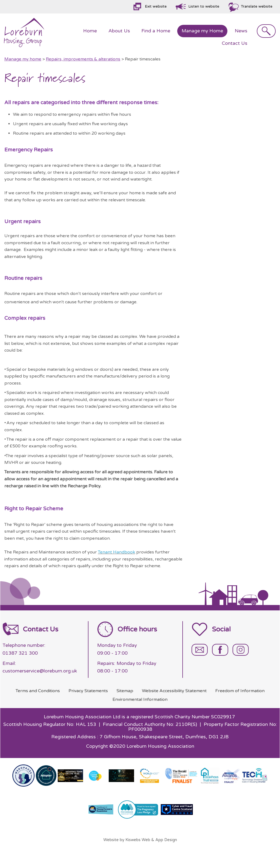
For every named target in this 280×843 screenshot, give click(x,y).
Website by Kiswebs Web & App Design (140, 840)
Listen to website (203, 6)
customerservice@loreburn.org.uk (39, 671)
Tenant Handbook (116, 552)
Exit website (156, 6)
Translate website (256, 6)
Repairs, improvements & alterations (83, 59)
